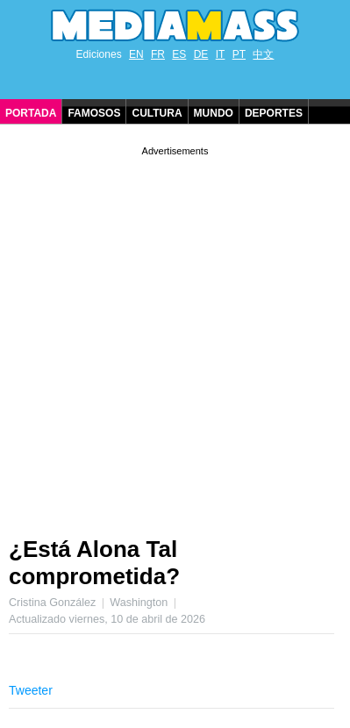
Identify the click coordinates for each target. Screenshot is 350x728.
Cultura (157, 113)
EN (136, 54)
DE (201, 54)
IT (220, 54)
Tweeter (31, 690)
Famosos (94, 113)
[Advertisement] (175, 335)
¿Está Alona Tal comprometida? (94, 562)
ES (179, 54)
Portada (30, 113)
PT (239, 54)
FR (158, 54)
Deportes (274, 113)
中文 (263, 54)
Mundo (213, 113)
